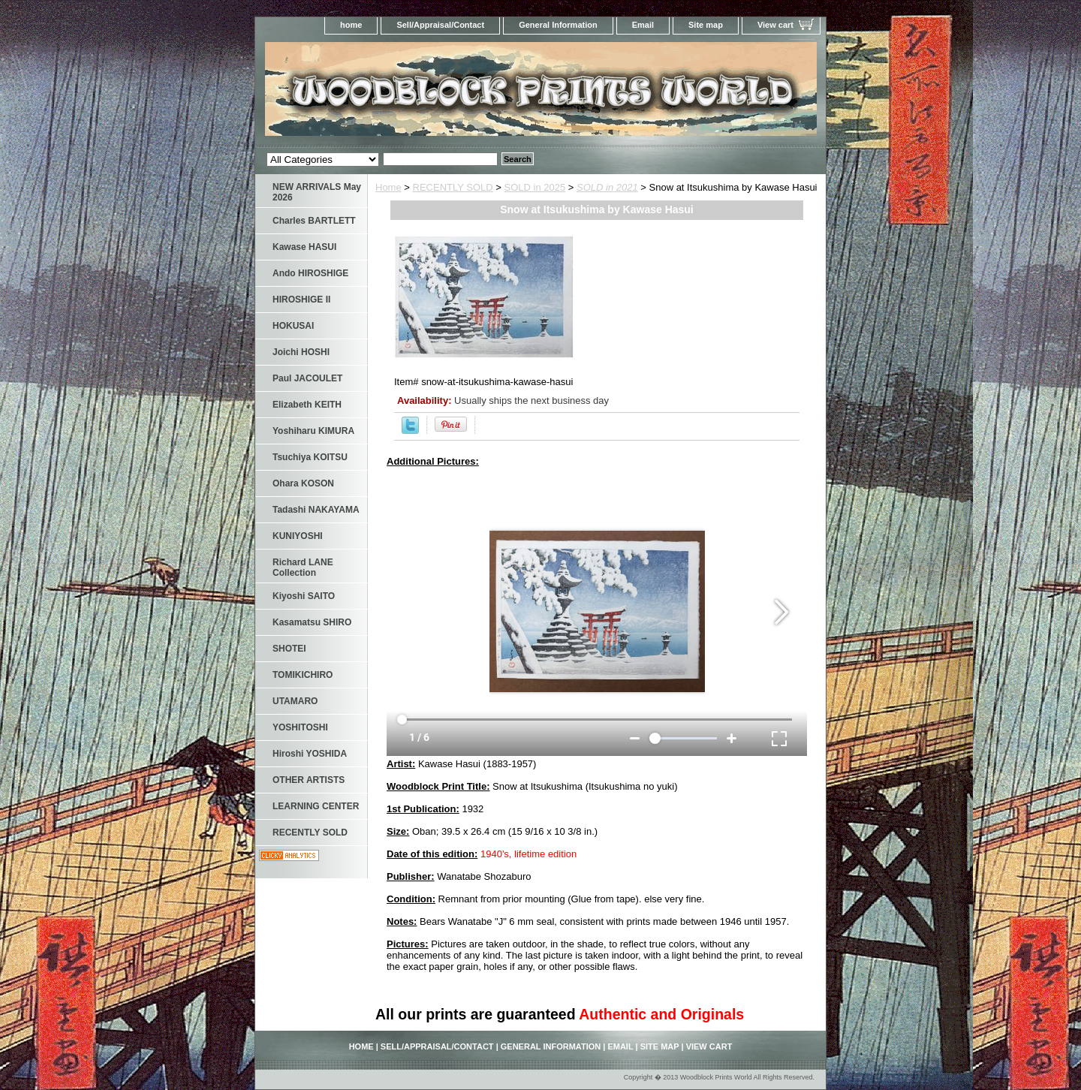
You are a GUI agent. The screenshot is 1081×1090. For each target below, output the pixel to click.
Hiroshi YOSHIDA (310, 753)
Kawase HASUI (304, 247)
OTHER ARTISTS (309, 780)
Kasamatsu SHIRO (312, 622)
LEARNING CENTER (316, 806)
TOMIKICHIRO (303, 675)
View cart (775, 24)
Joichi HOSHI (301, 352)
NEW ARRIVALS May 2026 (317, 192)
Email (643, 24)
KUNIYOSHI (298, 536)
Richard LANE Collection (303, 567)
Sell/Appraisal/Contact (440, 24)
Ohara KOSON (303, 483)
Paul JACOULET (307, 378)
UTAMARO (295, 701)
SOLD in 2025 (535, 187)
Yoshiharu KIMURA (313, 431)
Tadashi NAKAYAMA (316, 509)
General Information (558, 24)
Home (388, 187)
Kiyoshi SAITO (304, 596)
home (351, 24)
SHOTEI (289, 648)
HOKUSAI (293, 326)
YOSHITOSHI (300, 727)
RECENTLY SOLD (453, 187)
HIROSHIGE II (301, 299)
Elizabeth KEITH (307, 404)
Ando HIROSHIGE (310, 273)
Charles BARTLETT (314, 220)
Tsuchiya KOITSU (310, 457)
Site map (705, 24)
